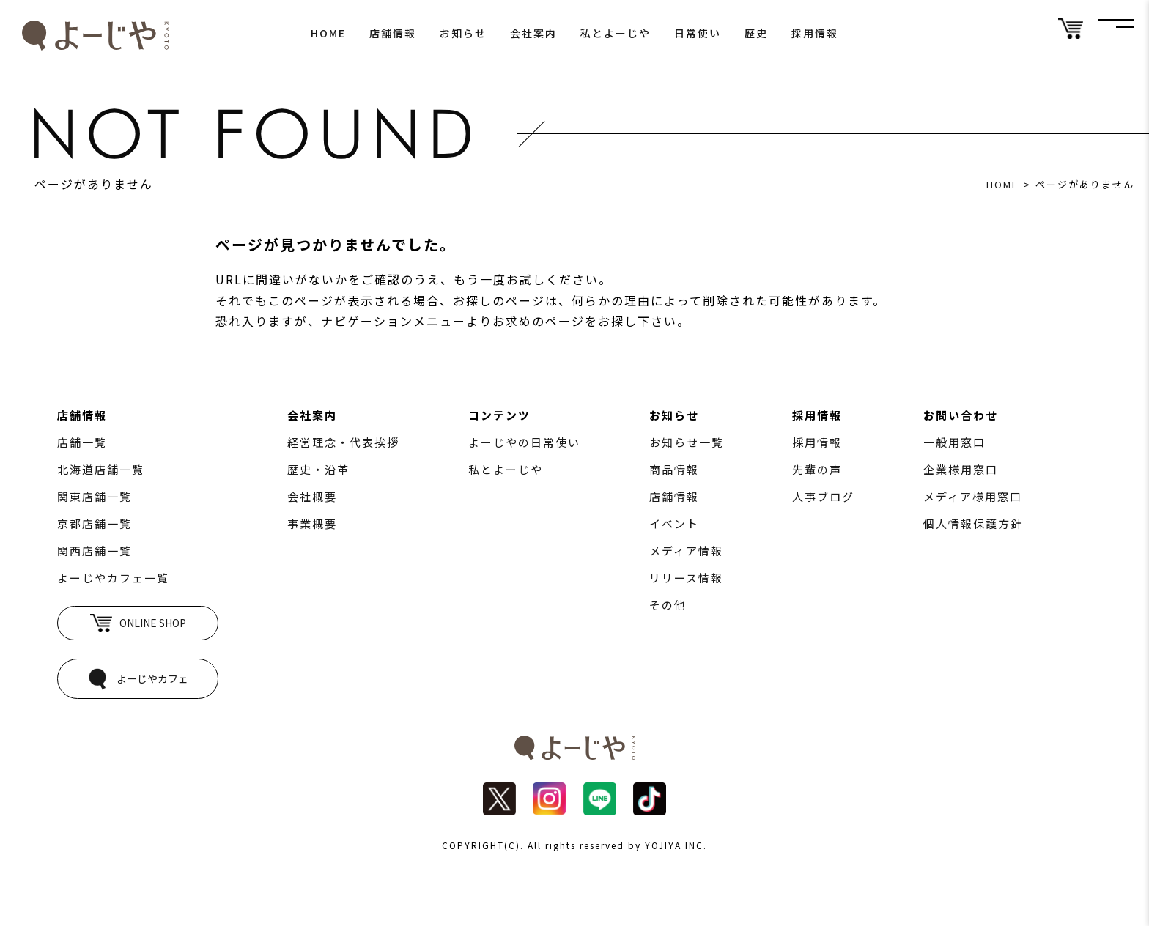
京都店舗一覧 (94, 523)
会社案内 (533, 33)
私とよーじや (615, 33)
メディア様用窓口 (972, 496)
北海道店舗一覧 (100, 469)
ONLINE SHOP (138, 623)
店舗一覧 (82, 442)
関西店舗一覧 (94, 550)
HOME (328, 33)
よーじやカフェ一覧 (113, 577)
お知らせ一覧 (686, 442)
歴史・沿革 (318, 469)
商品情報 (674, 469)
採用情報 (814, 33)
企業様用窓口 (960, 469)
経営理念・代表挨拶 (343, 442)
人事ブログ (823, 496)
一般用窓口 (954, 442)
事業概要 (312, 523)
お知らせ (463, 33)
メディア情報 (686, 550)
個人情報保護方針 (973, 523)
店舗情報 (392, 33)
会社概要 (312, 496)
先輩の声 (817, 469)
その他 (668, 604)
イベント (674, 523)
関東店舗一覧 (94, 496)
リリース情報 (686, 577)
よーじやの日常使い (524, 442)
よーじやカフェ (137, 678)
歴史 (756, 33)
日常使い (697, 33)
